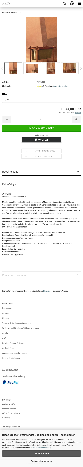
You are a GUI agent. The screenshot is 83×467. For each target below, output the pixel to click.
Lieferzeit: (6, 86)
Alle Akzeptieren (41, 453)
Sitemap (5, 318)
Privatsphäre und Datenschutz (14, 343)
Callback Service (9, 348)
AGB (4, 338)
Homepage (47, 291)
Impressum (7, 308)
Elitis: (4, 94)
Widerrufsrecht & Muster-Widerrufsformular (20, 328)
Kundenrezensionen (14, 275)
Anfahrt (5, 333)
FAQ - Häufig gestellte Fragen (14, 353)
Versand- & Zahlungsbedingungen (16, 323)
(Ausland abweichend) (61, 86)
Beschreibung (10, 171)
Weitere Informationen (41, 461)
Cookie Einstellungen (11, 358)
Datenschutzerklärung (41, 448)
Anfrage (5, 313)
